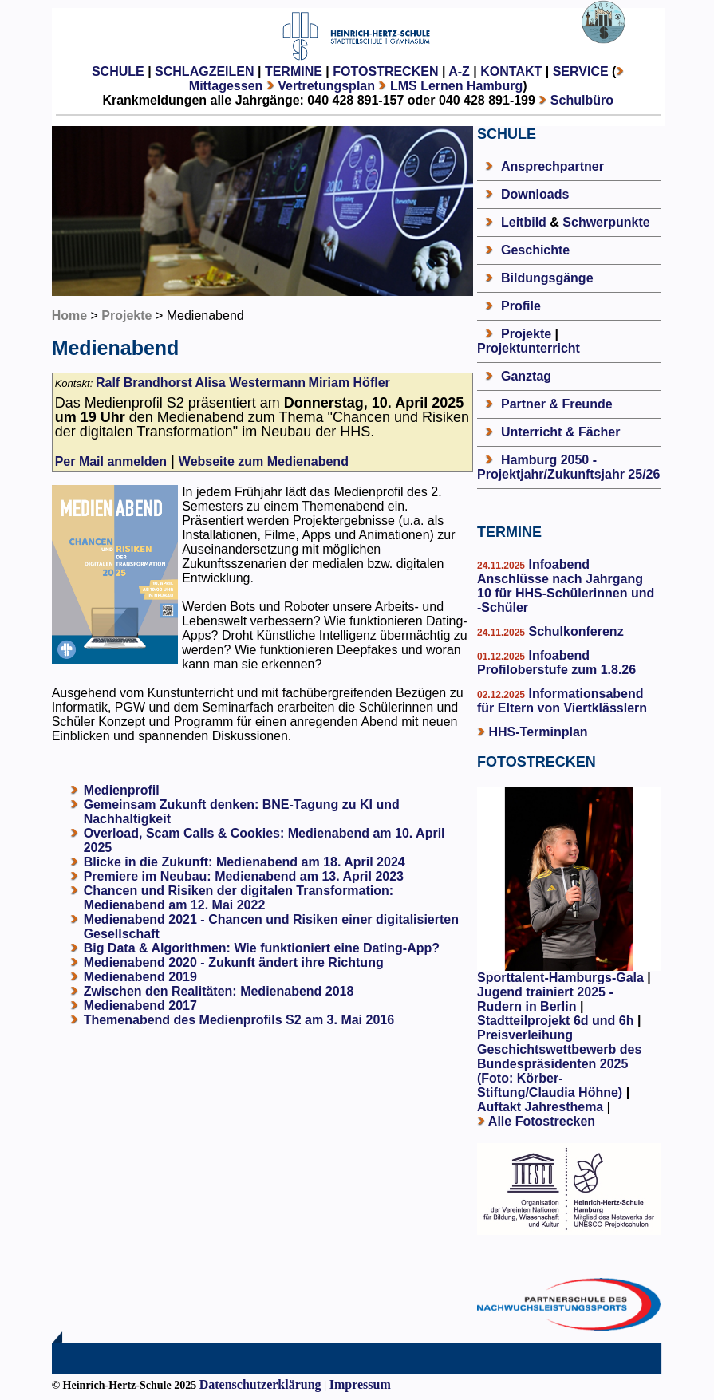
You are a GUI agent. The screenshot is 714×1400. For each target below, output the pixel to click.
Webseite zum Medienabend (264, 461)
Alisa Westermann (250, 382)
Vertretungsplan (326, 86)
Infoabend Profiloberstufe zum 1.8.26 (556, 662)
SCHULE (118, 71)
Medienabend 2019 (140, 977)
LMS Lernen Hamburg (456, 86)
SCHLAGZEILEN (204, 71)
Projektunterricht (528, 348)
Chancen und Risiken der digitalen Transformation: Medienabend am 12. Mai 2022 (239, 898)
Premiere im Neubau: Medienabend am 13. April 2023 (244, 876)
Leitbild (523, 222)
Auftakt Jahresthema (540, 1107)
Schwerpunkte (605, 222)
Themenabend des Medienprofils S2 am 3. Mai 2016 (239, 1020)
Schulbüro (581, 100)
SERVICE (581, 71)
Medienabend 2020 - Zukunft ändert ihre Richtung (234, 962)
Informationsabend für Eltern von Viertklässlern (562, 701)
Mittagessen (225, 86)
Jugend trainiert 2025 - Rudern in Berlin (545, 999)
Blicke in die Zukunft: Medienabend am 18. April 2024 (244, 862)
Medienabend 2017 (140, 1005)
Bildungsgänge (547, 278)
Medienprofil (122, 790)
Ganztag (526, 376)
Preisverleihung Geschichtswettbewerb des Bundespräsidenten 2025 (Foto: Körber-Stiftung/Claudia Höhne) (559, 1063)
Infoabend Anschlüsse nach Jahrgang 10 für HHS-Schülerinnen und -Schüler (565, 586)
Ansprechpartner (552, 166)
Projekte (126, 315)
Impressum (360, 1384)
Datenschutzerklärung (260, 1384)
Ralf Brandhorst (144, 382)
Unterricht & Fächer (560, 432)
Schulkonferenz (574, 631)
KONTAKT (511, 71)
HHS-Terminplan (537, 732)
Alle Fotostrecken (541, 1121)
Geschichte (535, 250)
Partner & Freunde (557, 404)
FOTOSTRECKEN (385, 71)
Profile (521, 306)
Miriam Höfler (349, 382)
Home (69, 315)
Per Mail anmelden (111, 461)
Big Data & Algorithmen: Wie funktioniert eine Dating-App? (262, 948)
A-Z (459, 71)
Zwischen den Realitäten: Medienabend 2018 (219, 991)
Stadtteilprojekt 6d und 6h (557, 1020)
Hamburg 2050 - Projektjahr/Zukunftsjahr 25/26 (568, 467)
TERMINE (293, 71)
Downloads (535, 194)
